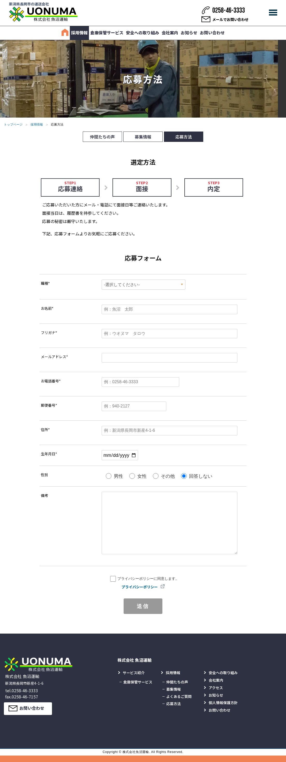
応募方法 (183, 137)
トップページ (13, 124)
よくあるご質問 (179, 696)
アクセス (216, 687)
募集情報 (143, 137)
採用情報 (79, 32)
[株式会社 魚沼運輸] (43, 14)
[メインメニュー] (273, 13)
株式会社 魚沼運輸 (134, 660)
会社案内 (170, 32)
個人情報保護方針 (223, 702)
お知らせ (189, 32)
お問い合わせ (212, 32)
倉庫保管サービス (106, 32)
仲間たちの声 (102, 137)
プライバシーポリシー (140, 586)
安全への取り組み (142, 32)
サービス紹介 (134, 672)
